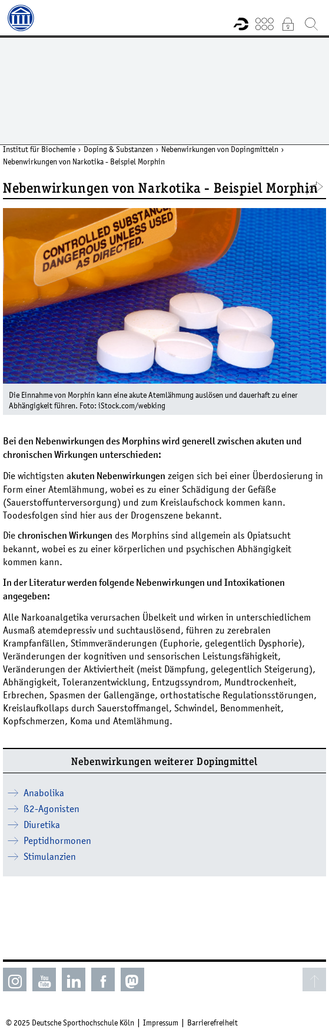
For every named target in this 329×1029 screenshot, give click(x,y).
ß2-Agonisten (51, 808)
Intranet (288, 23)
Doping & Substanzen (118, 149)
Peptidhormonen (57, 840)
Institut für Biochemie (39, 149)
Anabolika (44, 793)
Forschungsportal (240, 23)
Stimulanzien (50, 856)
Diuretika (42, 824)
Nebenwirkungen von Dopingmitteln (219, 149)
